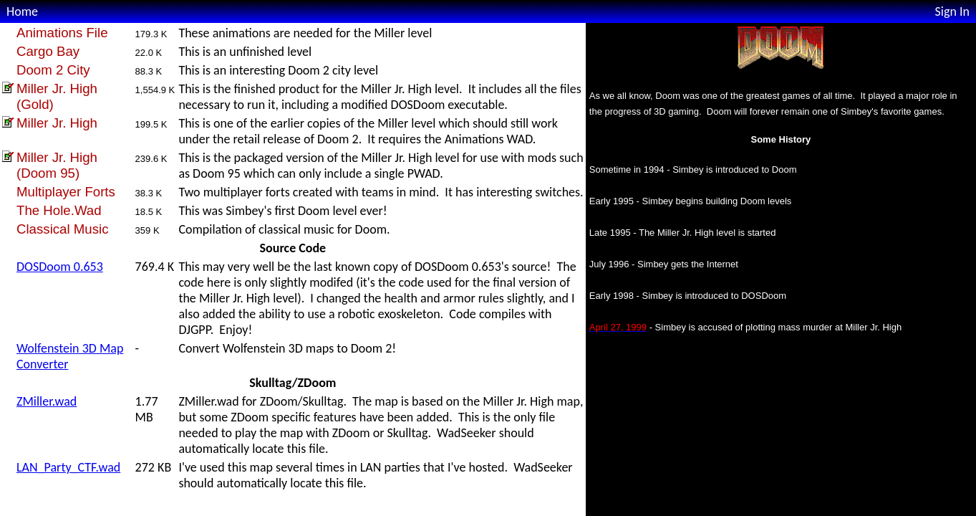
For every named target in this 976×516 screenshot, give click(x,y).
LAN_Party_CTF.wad (68, 467)
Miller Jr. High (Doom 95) (56, 165)
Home (22, 11)
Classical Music (62, 228)
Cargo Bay (47, 51)
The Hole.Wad (59, 210)
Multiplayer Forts (65, 191)
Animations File (62, 32)
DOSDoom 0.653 (59, 266)
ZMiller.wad (46, 401)
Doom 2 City (53, 69)
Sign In (952, 11)
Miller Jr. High (56, 122)
